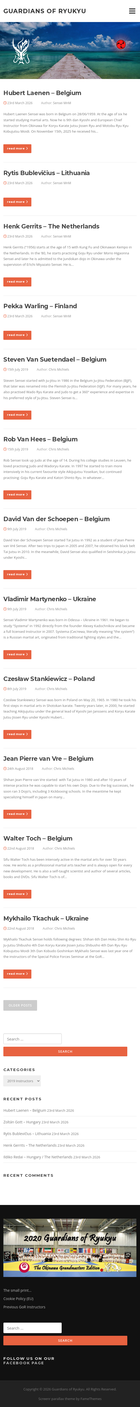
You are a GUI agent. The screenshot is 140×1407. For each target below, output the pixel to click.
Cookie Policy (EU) (18, 1298)
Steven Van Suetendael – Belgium (54, 359)
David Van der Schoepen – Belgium (56, 519)
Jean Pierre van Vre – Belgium (48, 758)
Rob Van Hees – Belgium (40, 439)
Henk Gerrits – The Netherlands (51, 226)
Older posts (20, 1005)
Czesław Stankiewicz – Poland (49, 679)
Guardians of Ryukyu (44, 11)
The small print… (17, 1290)
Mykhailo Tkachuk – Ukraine (45, 918)
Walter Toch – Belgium (37, 838)
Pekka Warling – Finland (40, 306)
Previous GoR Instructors (24, 1306)
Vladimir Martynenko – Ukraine (49, 599)
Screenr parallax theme (56, 1398)
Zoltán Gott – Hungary (21, 1121)
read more (17, 148)
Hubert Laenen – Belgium (42, 93)
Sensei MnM (62, 103)
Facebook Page (23, 1363)
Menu (132, 11)
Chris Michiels (59, 369)
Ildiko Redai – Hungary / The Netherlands (37, 1156)
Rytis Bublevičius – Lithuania (46, 173)
